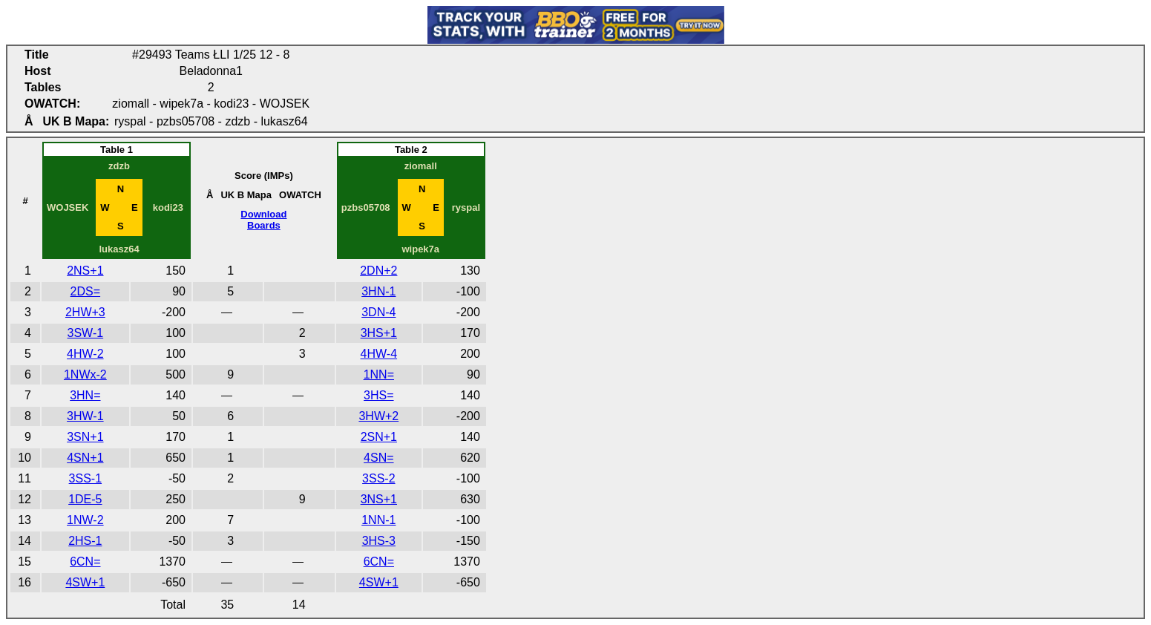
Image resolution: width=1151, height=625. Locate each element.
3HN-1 (378, 291)
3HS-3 (379, 540)
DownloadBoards (263, 220)
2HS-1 (85, 540)
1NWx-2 (85, 374)
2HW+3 (85, 312)
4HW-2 (85, 353)
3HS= (378, 395)
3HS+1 (379, 333)
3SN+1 (85, 437)
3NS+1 (379, 499)
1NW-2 (85, 520)
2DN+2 (378, 270)
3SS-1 (85, 478)
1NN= (379, 374)
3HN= (85, 395)
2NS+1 (85, 270)
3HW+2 (378, 416)
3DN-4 (378, 312)
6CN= (85, 561)
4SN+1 (85, 457)
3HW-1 (85, 416)
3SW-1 (86, 333)
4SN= (378, 457)
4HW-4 (379, 353)
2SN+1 (379, 437)
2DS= (85, 291)
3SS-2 (378, 478)
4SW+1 (85, 582)
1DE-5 (85, 499)
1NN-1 (378, 520)
